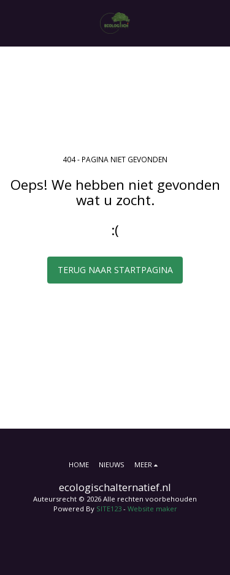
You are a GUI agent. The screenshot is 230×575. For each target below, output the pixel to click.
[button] (13, 22)
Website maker (152, 508)
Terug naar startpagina (115, 270)
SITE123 (108, 508)
